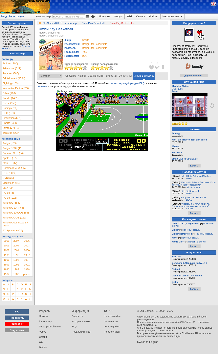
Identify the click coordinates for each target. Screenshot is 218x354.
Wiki (129, 16)
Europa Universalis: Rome (193, 197)
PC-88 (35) (9, 192)
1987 (6, 274)
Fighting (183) (10, 83)
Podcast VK (17, 317)
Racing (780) (10, 108)
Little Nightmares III (190, 191)
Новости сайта (112, 316)
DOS (174, 89)
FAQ (74, 326)
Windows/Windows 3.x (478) (15, 224)
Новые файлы (112, 326)
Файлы (153, 16)
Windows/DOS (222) (14, 217)
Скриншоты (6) (96, 75)
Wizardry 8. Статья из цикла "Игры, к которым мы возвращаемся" (190, 205)
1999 (6, 255)
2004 (16, 245)
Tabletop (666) (11, 132)
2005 (6, 245)
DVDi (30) (8, 177)
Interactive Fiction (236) (16, 88)
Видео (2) (111, 75)
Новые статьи (112, 331)
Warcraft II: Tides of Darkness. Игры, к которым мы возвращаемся (194, 183)
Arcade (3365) (11, 73)
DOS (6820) (9, 172)
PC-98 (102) (10, 197)
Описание (70, 75)
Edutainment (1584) (14, 78)
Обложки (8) (125, 75)
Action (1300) (10, 63)
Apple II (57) (10, 158)
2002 (6, 250)
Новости (104, 16)
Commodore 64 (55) (14, 167)
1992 (16, 264)
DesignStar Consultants (94, 44)
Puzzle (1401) (10, 98)
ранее (26, 274)
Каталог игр (43, 16)
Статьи (140, 16)
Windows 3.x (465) (13, 207)
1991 (27, 264)
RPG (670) (9, 113)
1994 (27, 259)
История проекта (81, 321)
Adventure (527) (12, 68)
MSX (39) (8, 187)
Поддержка (17, 330)
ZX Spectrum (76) (13, 230)
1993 (6, 264)
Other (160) (9, 93)
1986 (16, 274)
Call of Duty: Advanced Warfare (196, 176)
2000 (27, 250)
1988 (27, 269)
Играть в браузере (144, 75)
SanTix (189, 208)
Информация (173, 16)
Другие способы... (194, 75)
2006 (27, 240)
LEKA (189, 178)
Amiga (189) (10, 143)
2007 (16, 240)
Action (175, 91)
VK (17, 311)
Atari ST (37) (10, 163)
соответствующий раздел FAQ (126, 83)
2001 (16, 250)
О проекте (77, 316)
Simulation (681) (12, 117)
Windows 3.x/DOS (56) (16, 212)
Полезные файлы (191, 230)
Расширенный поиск (50, 326)
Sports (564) (10, 122)
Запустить (65, 91)
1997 (27, 255)
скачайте (42, 86)
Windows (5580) (12, 202)
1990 (84, 52)
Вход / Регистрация (12, 16)
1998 (16, 255)
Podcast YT (17, 323)
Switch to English (147, 341)
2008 (6, 240)
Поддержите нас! (81, 331)
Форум (118, 16)
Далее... (194, 165)
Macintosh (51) (11, 182)
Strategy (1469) (11, 127)
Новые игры (111, 321)
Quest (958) (9, 103)
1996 (6, 259)
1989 (16, 269)
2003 (27, 245)
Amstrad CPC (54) (13, 153)
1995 (16, 259)
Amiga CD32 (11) (12, 148)
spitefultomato (193, 187)
